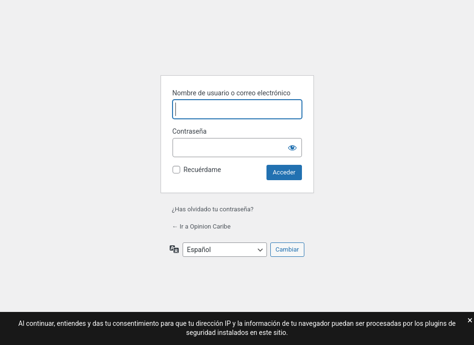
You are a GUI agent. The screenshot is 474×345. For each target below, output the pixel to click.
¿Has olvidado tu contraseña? (213, 209)
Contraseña (190, 131)
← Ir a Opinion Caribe (201, 226)
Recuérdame (202, 169)
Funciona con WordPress (237, 43)
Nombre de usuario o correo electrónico (232, 93)
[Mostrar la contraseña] (292, 147)
